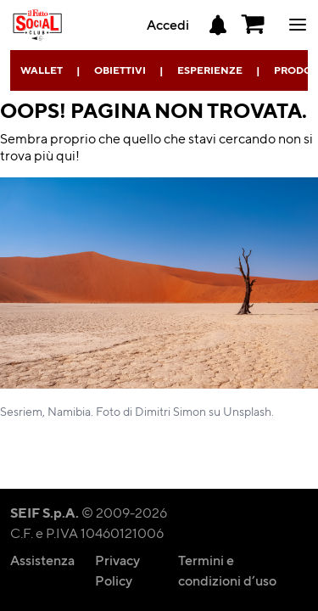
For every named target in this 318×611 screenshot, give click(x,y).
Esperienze (210, 70)
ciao (297, 24)
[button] (253, 24)
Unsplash (247, 410)
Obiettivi (120, 70)
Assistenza (42, 560)
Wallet (41, 70)
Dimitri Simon (170, 410)
